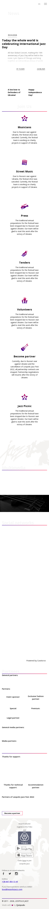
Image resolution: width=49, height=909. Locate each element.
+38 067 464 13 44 (10, 881)
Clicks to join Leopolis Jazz (24, 862)
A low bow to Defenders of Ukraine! (14, 92)
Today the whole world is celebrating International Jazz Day (24, 43)
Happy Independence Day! (35, 92)
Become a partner (12, 813)
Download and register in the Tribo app (24, 827)
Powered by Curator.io (36, 660)
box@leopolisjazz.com (12, 889)
